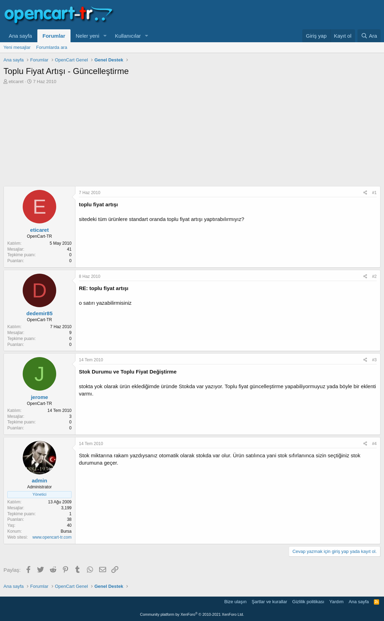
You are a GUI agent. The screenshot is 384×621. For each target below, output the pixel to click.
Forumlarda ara (51, 47)
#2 (374, 276)
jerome (39, 397)
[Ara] (369, 35)
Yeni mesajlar (17, 47)
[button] (105, 35)
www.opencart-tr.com (52, 537)
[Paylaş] (365, 193)
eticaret (16, 81)
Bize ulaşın (235, 601)
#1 (374, 192)
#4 (374, 443)
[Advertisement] (192, 137)
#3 (374, 359)
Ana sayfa (20, 36)
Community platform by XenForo (192, 614)
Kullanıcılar (128, 36)
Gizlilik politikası (308, 601)
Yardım (336, 601)
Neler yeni (87, 36)
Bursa (66, 531)
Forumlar (54, 36)
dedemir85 (39, 313)
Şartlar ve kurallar (269, 601)
